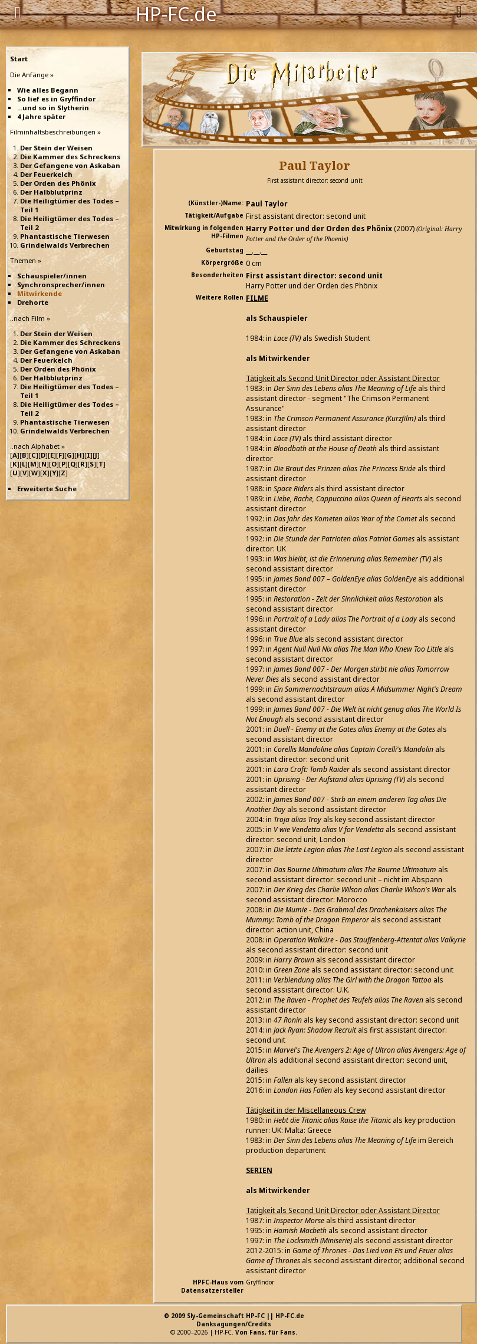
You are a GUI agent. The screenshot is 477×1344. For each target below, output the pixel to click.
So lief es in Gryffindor (56, 98)
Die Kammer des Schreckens (70, 156)
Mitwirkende (39, 293)
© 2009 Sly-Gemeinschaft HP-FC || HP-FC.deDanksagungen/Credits (234, 1320)
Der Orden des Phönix (58, 183)
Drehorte (32, 302)
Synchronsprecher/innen (61, 284)
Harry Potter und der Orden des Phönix (319, 229)
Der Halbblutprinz (51, 192)
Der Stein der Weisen (56, 147)
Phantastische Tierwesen (65, 236)
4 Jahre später (41, 116)
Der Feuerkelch (46, 174)
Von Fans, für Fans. (266, 1332)
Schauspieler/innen (52, 275)
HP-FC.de (176, 13)
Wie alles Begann (47, 90)
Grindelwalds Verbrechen (65, 245)
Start (19, 58)
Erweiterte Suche (47, 488)
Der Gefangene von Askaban (70, 165)
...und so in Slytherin (53, 107)
